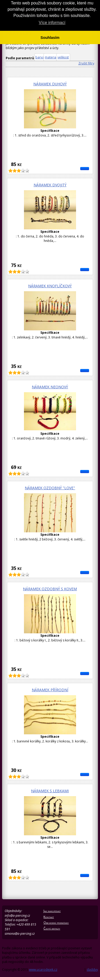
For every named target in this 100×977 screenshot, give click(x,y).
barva (39, 57)
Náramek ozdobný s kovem (50, 588)
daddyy (92, 969)
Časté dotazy (51, 928)
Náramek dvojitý (50, 184)
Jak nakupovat (52, 911)
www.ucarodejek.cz (43, 969)
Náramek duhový (50, 83)
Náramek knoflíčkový (50, 285)
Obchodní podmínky (56, 922)
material (51, 57)
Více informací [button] (52, 22)
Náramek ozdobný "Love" (50, 487)
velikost (63, 57)
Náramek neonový (50, 386)
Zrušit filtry (86, 63)
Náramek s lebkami (50, 790)
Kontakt (48, 917)
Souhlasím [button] (50, 37)
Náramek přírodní (50, 689)
